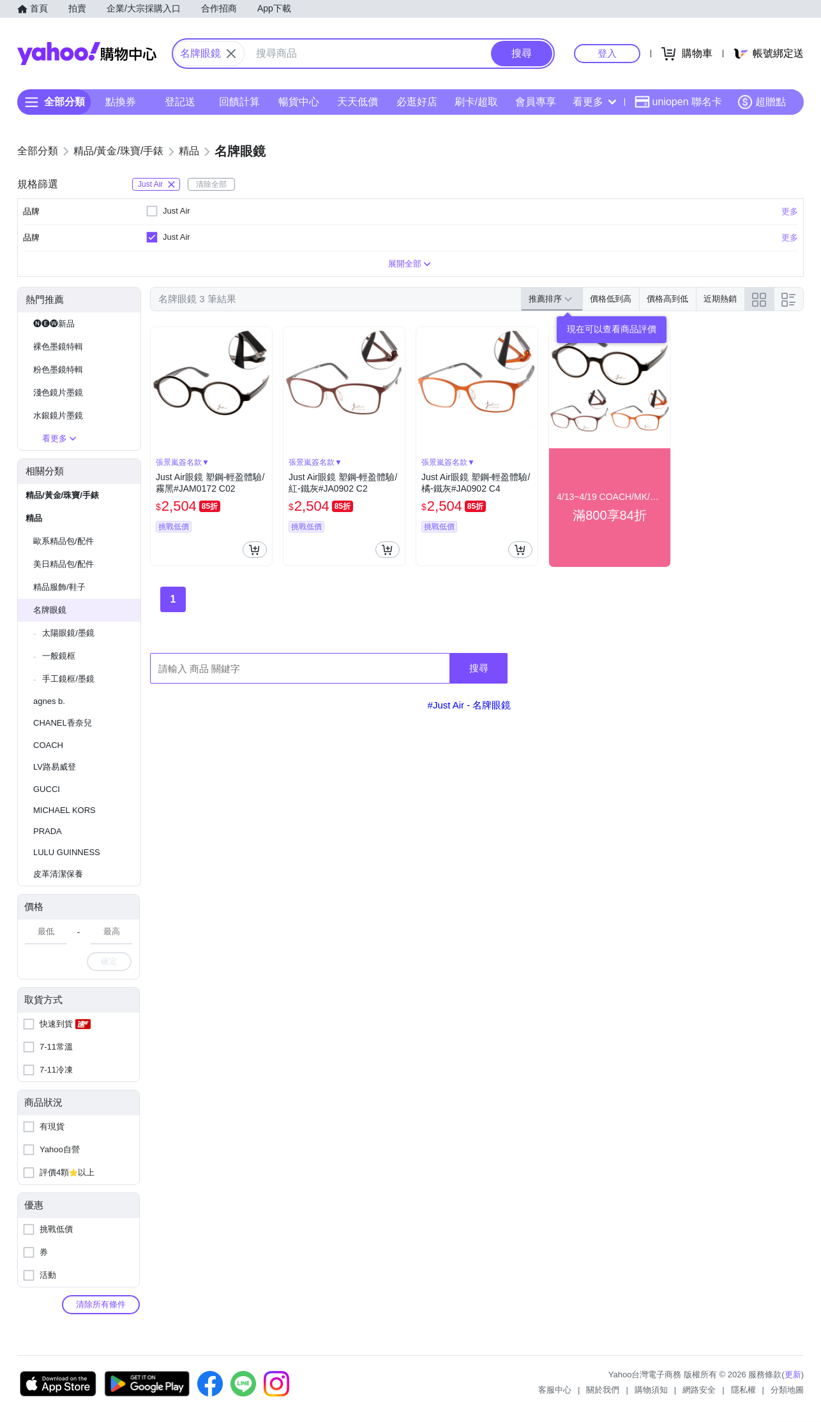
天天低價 (357, 101)
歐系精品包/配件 (63, 541)
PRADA (47, 831)
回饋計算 (239, 101)
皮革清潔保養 (58, 874)
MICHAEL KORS (64, 810)
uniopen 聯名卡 (678, 102)
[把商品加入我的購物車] (255, 549)
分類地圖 (787, 1390)
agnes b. (49, 701)
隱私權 (743, 1390)
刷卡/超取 (476, 101)
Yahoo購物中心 (86, 53)
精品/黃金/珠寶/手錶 (62, 495)
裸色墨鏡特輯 (58, 346)
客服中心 (554, 1390)
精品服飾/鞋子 (59, 587)
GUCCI (46, 789)
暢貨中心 (298, 101)
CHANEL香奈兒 (62, 723)
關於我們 (602, 1390)
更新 (793, 1374)
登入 (607, 53)
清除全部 (211, 184)
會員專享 (535, 101)
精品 (34, 518)
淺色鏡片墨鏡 (58, 392)
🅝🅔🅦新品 (54, 323)
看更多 (594, 101)
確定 (109, 961)
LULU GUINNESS (66, 852)
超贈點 (761, 102)
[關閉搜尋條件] (231, 53)
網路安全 (699, 1390)
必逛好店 (416, 101)
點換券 (120, 101)
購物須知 (651, 1390)
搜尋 (478, 668)
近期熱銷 (720, 299)
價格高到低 (667, 299)
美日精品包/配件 (63, 564)
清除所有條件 (101, 1304)
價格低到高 (610, 299)
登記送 (180, 101)
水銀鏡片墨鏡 (58, 415)
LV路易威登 (54, 767)
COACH (48, 745)
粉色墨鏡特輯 (58, 369)
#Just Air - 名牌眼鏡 (469, 705)
